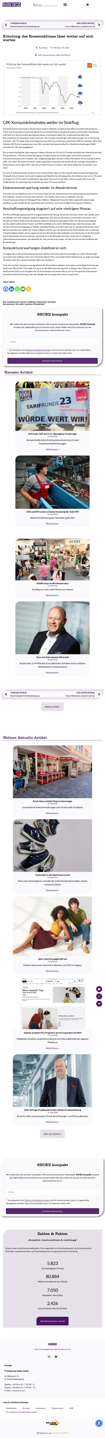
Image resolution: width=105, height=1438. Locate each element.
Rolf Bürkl (63, 55)
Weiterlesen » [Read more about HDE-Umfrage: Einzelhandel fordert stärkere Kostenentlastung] (52, 1122)
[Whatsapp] (14, 289)
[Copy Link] (25, 289)
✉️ (99, 989)
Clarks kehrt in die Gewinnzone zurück (52, 875)
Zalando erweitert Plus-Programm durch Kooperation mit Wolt (52, 1033)
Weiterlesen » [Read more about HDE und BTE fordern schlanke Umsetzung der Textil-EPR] (52, 523)
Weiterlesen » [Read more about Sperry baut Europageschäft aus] (52, 971)
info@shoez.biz (18, 1390)
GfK (37, 55)
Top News (40, 47)
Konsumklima (46, 55)
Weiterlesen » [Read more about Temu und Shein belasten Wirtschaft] (52, 672)
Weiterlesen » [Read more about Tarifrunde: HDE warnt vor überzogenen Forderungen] (52, 449)
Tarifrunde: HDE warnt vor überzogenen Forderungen (52, 434)
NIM (55, 55)
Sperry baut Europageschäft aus (52, 959)
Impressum (41, 1408)
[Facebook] (3, 289)
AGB (71, 1408)
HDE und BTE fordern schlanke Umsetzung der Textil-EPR (52, 512)
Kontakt (26, 1408)
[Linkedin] (8, 289)
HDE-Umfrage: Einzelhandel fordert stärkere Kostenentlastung (52, 1110)
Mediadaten (11, 1408)
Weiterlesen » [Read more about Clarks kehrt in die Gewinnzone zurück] (52, 890)
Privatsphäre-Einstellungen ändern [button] (21, 1412)
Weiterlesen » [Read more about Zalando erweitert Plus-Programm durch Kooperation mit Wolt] (52, 1048)
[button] (65, 4)
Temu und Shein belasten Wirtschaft (52, 657)
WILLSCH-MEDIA (60, 1433)
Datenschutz (57, 1408)
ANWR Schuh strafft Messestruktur (52, 583)
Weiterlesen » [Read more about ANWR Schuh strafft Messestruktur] (52, 595)
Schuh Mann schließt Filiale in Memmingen (52, 801)
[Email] (20, 289)
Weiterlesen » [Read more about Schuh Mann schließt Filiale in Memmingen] (52, 813)
